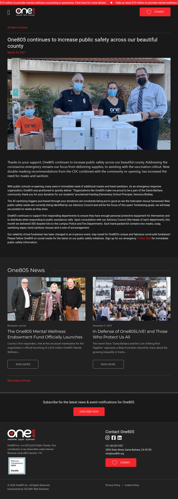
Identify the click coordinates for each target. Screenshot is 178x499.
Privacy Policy (113, 485)
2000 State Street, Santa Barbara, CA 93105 (128, 449)
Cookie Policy (132, 485)
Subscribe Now (89, 411)
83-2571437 (116, 445)
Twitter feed (144, 238)
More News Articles (19, 380)
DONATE (155, 12)
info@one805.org (114, 453)
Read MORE (23, 364)
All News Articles (17, 27)
